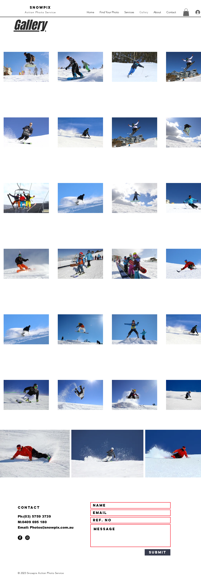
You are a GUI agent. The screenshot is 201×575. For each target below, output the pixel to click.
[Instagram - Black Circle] (27, 537)
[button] (186, 12)
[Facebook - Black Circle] (20, 537)
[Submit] (157, 552)
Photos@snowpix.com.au (52, 527)
